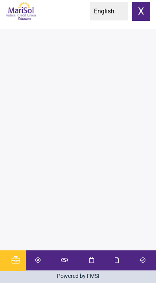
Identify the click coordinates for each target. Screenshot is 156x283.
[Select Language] (109, 11)
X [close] (141, 11)
